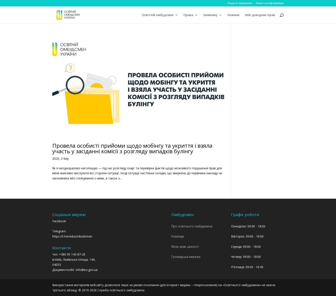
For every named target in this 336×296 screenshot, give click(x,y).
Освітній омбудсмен (158, 15)
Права (188, 15)
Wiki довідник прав (260, 15)
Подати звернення (240, 3)
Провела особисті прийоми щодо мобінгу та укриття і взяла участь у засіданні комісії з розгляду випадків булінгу (132, 148)
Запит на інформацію (270, 3)
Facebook (59, 221)
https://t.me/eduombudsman (72, 236)
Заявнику (210, 15)
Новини (233, 15)
